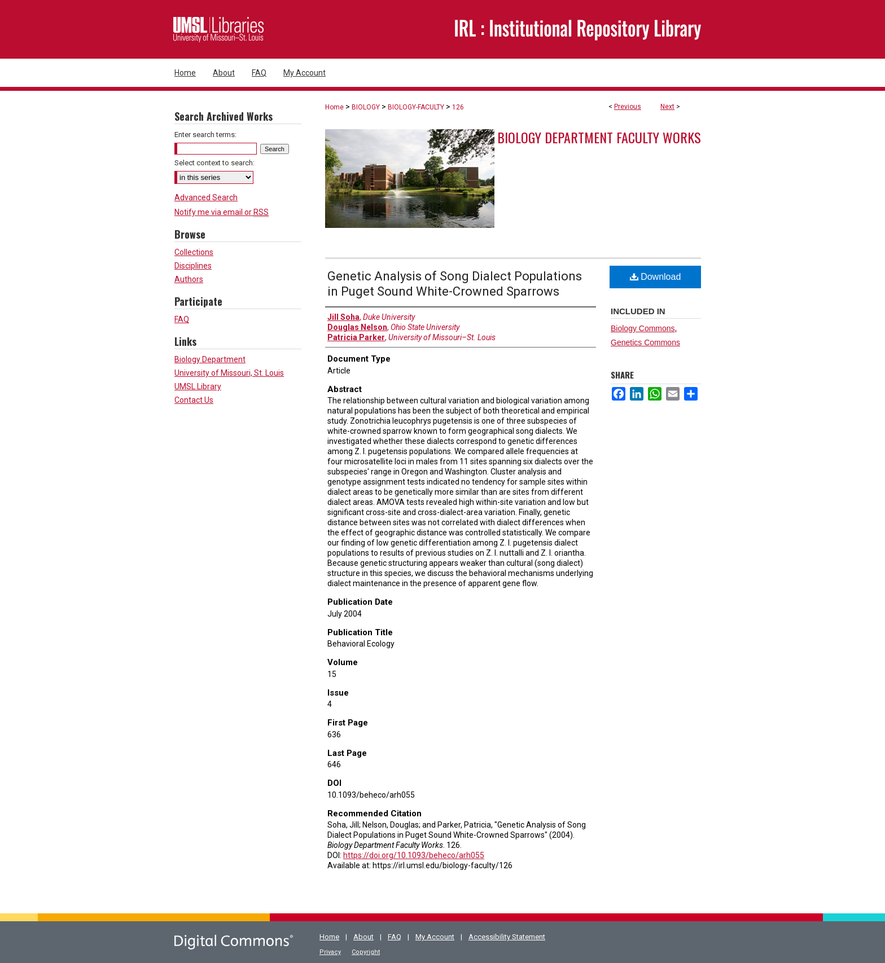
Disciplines (193, 265)
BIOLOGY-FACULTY (416, 107)
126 (458, 107)
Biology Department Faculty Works (599, 137)
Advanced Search (206, 197)
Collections (193, 252)
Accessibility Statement (506, 937)
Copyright (366, 952)
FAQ (181, 319)
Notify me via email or (221, 212)
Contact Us (193, 399)
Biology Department (210, 359)
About (363, 937)
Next (667, 107)
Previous (627, 107)
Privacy (330, 952)
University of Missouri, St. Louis (229, 372)
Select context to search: (214, 163)
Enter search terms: (205, 134)
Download (655, 277)
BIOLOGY (366, 107)
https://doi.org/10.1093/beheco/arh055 (413, 855)
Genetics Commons (645, 342)
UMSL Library (197, 386)
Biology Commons (643, 328)
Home (334, 107)
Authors (188, 279)
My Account (434, 937)
